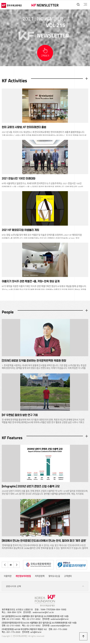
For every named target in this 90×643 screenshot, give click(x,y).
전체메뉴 (85, 4)
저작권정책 (39, 576)
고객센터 (68, 576)
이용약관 (8, 576)
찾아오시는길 (54, 576)
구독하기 (45, 56)
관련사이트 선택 (45, 586)
